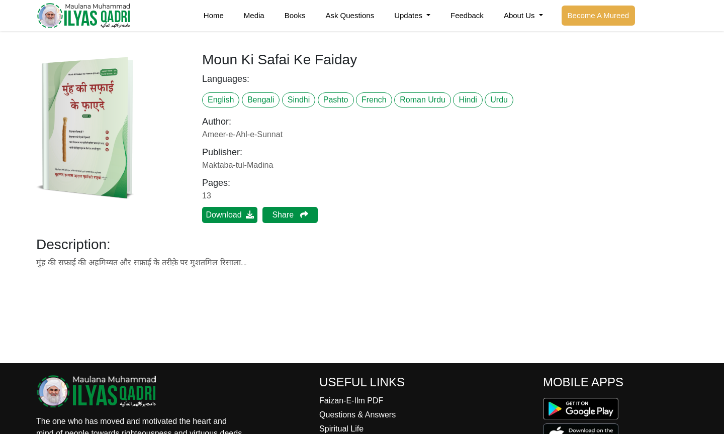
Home (214, 15)
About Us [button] (520, 15)
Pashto (335, 99)
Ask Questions (349, 15)
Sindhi (299, 99)
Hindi (468, 99)
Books (295, 15)
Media (254, 15)
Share (290, 214)
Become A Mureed (598, 15)
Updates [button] (409, 15)
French (374, 99)
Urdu (499, 99)
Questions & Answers (357, 414)
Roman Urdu (422, 99)
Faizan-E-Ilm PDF (351, 400)
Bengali (260, 99)
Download (229, 214)
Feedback (467, 15)
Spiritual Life (341, 428)
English (221, 99)
